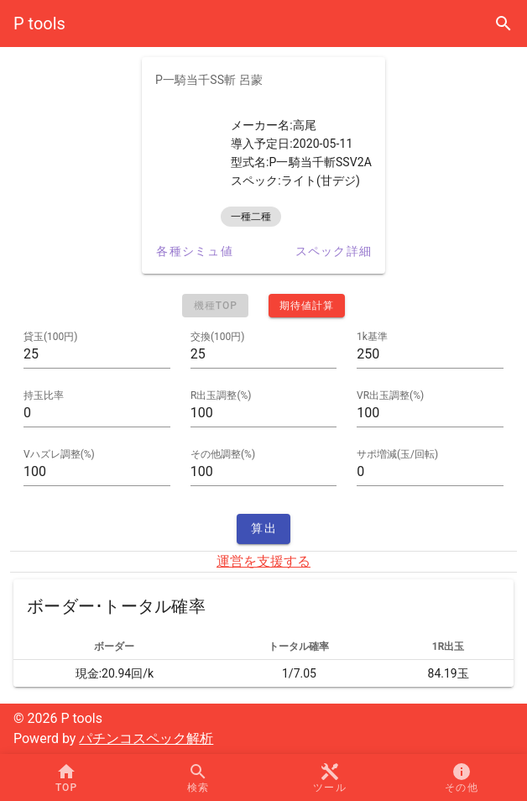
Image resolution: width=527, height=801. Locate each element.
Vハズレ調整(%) (59, 454)
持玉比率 (43, 395)
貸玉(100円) (50, 337)
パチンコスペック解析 (146, 738)
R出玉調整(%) (220, 395)
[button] (329, 777)
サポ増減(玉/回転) (397, 454)
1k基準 (372, 337)
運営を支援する (263, 561)
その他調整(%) (222, 454)
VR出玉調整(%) (390, 395)
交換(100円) (217, 337)
